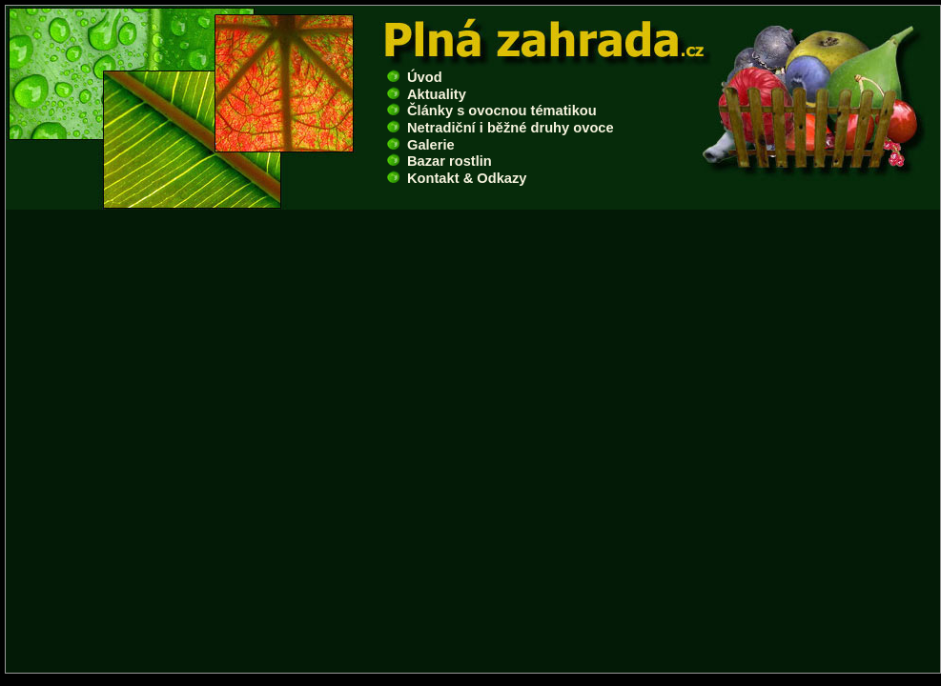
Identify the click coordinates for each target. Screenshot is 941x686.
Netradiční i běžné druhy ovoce (500, 127)
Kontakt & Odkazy (456, 178)
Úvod (414, 77)
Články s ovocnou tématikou (492, 110)
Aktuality (426, 94)
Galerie (421, 144)
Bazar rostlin (439, 161)
